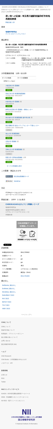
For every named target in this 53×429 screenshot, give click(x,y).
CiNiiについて (5, 326)
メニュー (50, 2)
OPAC (9, 90)
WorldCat (17, 181)
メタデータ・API (7, 363)
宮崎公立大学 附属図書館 (14, 149)
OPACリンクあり (8, 81)
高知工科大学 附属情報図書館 (15, 93)
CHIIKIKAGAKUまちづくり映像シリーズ (22, 204)
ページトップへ (26, 314)
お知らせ (4, 375)
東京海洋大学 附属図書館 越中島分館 (18, 117)
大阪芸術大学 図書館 (12, 85)
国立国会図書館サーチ (21, 176)
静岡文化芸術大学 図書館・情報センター (19, 109)
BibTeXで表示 (6, 302)
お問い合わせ (5, 341)
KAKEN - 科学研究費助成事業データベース (15, 393)
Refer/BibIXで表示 (8, 295)
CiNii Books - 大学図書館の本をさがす (14, 359)
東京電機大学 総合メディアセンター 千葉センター (22, 125)
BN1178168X (25, 276)
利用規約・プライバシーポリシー (12, 333)
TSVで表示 (5, 305)
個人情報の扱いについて (9, 337)
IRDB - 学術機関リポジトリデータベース (15, 397)
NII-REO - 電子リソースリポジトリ (13, 400)
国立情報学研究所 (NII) (8, 344)
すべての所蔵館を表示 (14, 166)
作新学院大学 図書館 (12, 101)
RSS (2, 378)
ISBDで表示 (6, 308)
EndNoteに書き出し (8, 288)
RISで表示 (5, 298)
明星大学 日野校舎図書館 (14, 157)
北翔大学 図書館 (11, 141)
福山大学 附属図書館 (12, 133)
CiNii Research (6, 356)
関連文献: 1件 (10, 22)
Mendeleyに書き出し (9, 292)
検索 (45, 2)
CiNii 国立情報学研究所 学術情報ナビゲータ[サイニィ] (9, 2)
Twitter (3, 382)
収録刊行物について (8, 330)
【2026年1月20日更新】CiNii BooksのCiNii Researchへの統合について (25, 7)
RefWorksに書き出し (9, 285)
